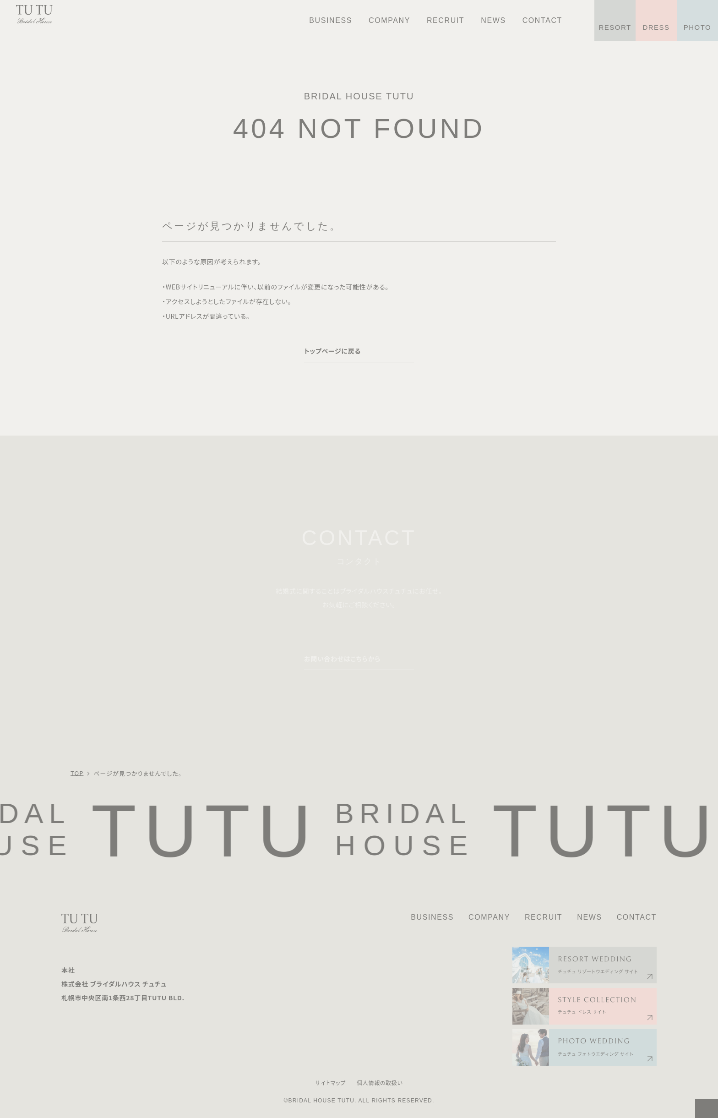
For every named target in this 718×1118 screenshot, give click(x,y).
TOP (77, 773)
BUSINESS (432, 917)
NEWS (589, 917)
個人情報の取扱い (380, 1082)
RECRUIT (543, 917)
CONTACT (637, 917)
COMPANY (489, 917)
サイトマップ (330, 1082)
